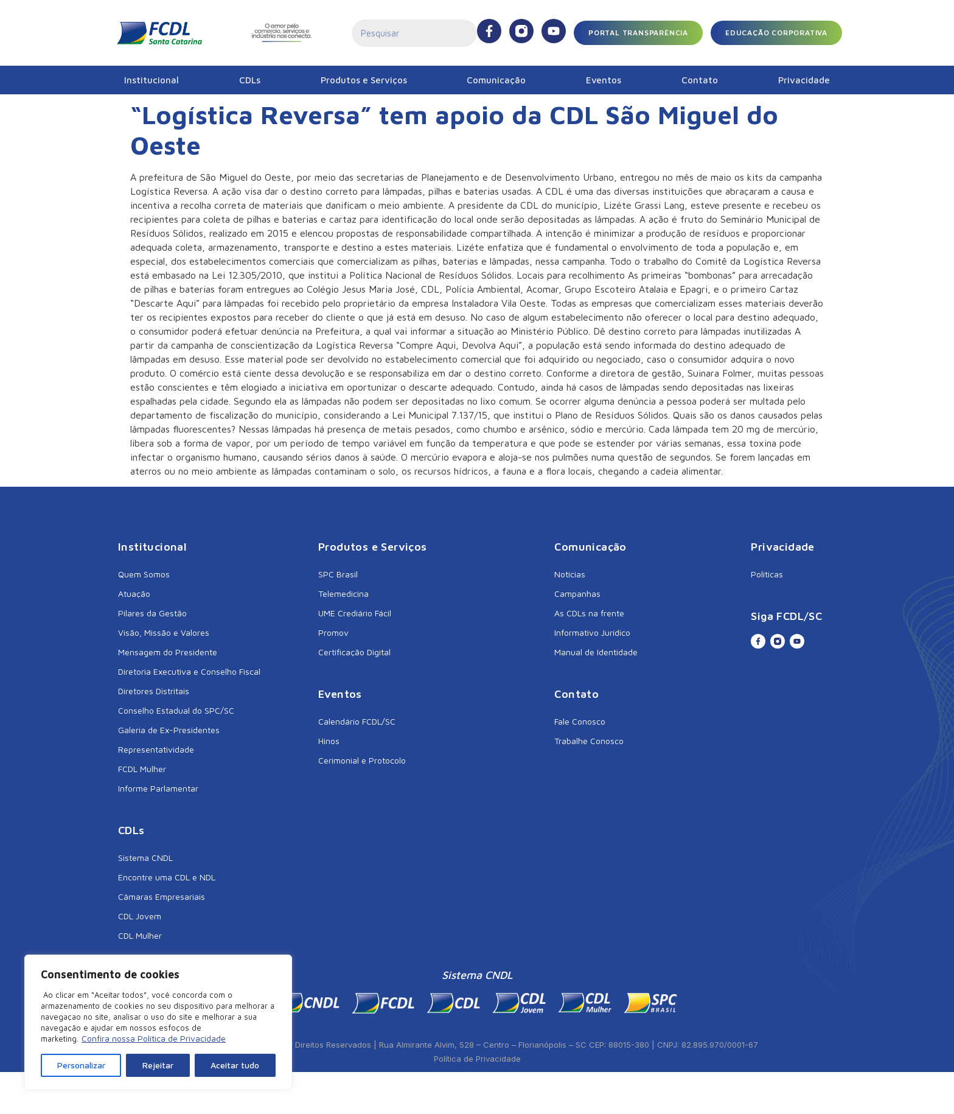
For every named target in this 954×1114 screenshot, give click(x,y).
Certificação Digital (354, 652)
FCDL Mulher (142, 769)
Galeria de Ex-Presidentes (169, 730)
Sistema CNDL (145, 857)
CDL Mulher (140, 935)
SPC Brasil (338, 574)
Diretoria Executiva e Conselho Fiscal (189, 671)
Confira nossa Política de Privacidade (154, 1038)
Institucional (151, 80)
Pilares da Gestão (152, 613)
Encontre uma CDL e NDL (166, 877)
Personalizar (81, 1065)
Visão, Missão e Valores (163, 632)
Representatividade (156, 749)
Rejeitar (157, 1065)
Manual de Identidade (596, 652)
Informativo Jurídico (592, 632)
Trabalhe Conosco (589, 741)
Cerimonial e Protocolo (362, 760)
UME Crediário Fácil (354, 613)
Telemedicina (343, 593)
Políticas (767, 574)
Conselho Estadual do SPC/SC (176, 710)
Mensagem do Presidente (167, 652)
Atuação (134, 593)
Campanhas (577, 593)
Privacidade (804, 80)
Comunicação (496, 80)
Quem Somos (144, 574)
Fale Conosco (579, 721)
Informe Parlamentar (158, 788)
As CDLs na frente (589, 613)
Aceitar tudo (235, 1065)
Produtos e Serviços (364, 80)
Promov (333, 632)
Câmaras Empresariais (161, 896)
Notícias (569, 574)
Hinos (328, 741)
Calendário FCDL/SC (356, 721)
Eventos (603, 80)
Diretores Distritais (153, 691)
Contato (699, 80)
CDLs (249, 80)
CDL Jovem (139, 916)
